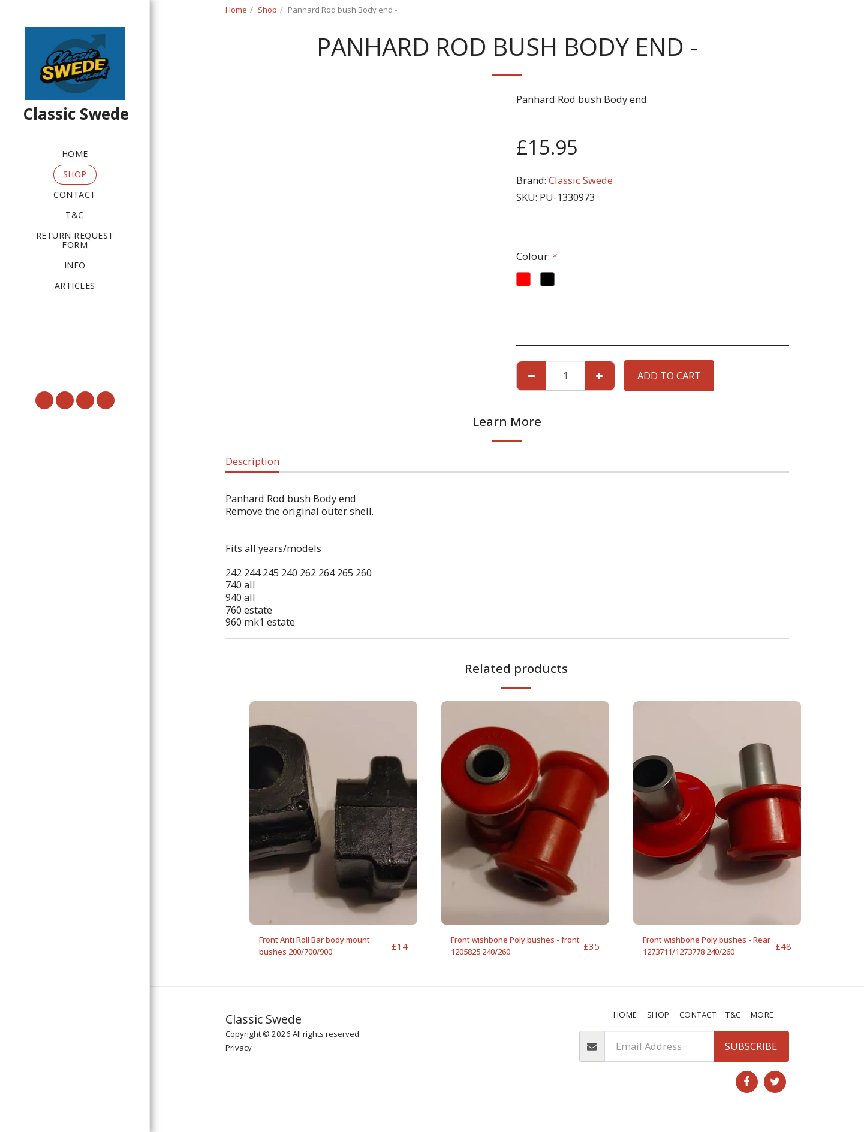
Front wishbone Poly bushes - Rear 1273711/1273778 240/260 (708, 949)
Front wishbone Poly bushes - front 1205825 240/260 (516, 948)
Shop (267, 9)
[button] (74, 344)
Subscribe (751, 1052)
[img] (333, 813)
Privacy (238, 1054)
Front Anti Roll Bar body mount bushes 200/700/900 (321, 948)
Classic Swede (581, 180)
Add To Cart (669, 375)
